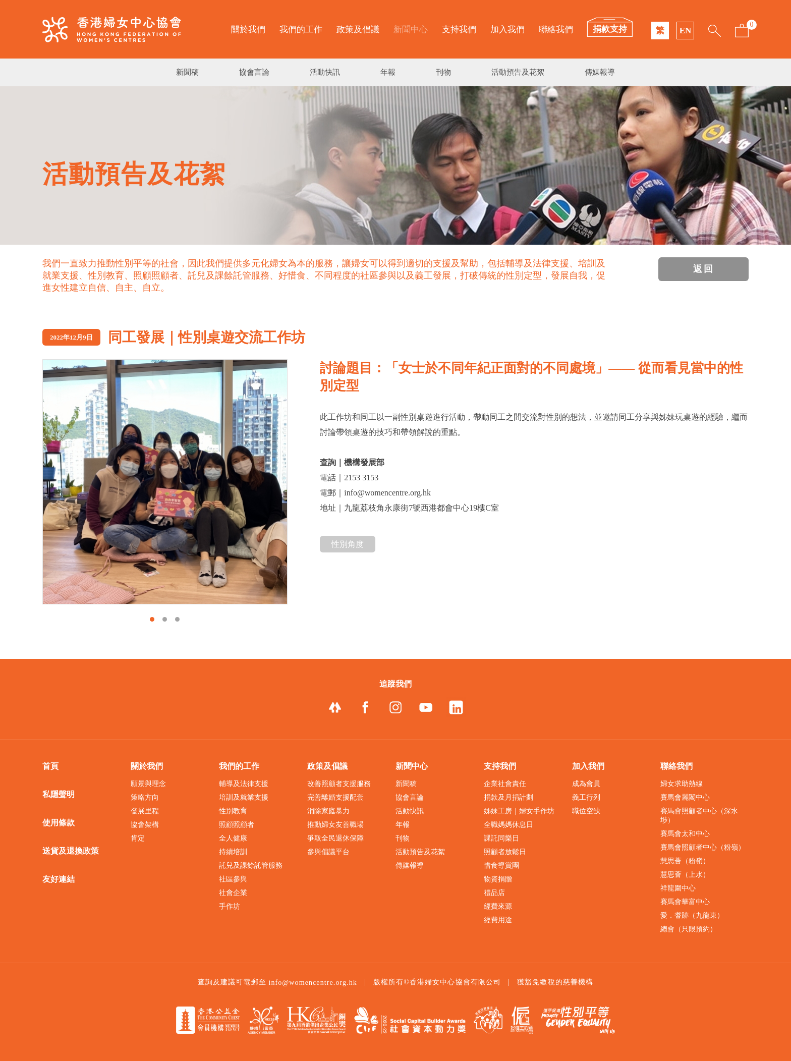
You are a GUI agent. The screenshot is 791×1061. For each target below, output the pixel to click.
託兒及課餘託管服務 (250, 865)
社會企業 (233, 893)
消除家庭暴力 (328, 811)
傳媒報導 (600, 72)
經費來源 (498, 906)
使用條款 (58, 822)
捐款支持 (610, 29)
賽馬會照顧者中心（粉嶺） (702, 847)
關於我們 (248, 29)
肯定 (138, 838)
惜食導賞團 (501, 865)
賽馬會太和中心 (685, 833)
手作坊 (229, 906)
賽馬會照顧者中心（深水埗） (699, 815)
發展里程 (145, 811)
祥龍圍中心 (678, 888)
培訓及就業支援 (243, 797)
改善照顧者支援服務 (339, 784)
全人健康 (233, 838)
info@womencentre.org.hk (312, 982)
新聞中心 (410, 29)
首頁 (50, 766)
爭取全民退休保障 (335, 838)
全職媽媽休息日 (508, 824)
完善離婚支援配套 (335, 797)
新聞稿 (187, 72)
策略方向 (145, 797)
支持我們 (459, 29)
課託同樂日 (501, 838)
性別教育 (233, 811)
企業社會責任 (505, 784)
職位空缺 (586, 811)
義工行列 (586, 797)
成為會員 (586, 784)
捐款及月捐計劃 (508, 797)
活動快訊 (325, 72)
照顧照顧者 (236, 824)
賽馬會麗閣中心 (685, 797)
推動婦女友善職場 (335, 824)
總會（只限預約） (688, 929)
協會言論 (254, 72)
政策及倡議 (357, 29)
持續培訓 (233, 852)
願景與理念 (148, 784)
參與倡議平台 (328, 852)
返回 (703, 269)
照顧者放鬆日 (505, 852)
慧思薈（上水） (685, 874)
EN (686, 30)
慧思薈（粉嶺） (685, 861)
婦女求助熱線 (681, 784)
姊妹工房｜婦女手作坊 (519, 811)
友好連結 (58, 879)
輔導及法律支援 (243, 784)
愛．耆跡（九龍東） (692, 915)
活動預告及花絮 (517, 72)
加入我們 (507, 29)
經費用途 (498, 920)
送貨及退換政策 (70, 851)
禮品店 (494, 893)
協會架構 (145, 824)
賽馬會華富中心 (685, 902)
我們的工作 (300, 29)
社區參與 (233, 879)
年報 (388, 72)
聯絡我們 (556, 29)
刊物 (443, 72)
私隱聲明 (58, 794)
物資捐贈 (498, 879)
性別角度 (347, 544)
